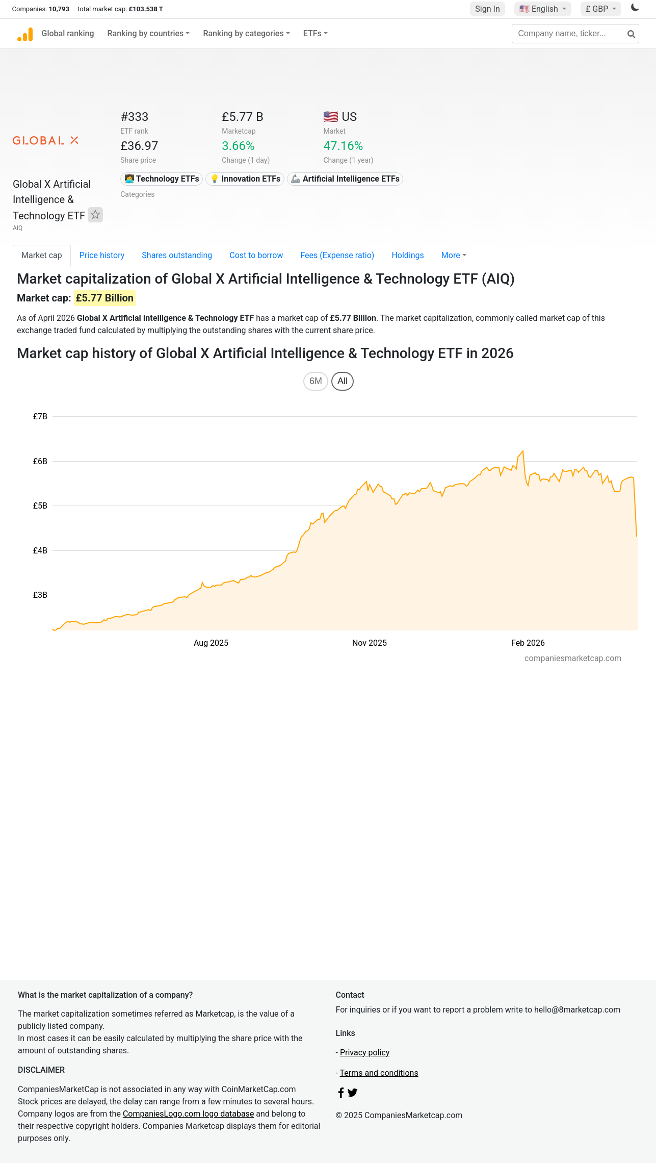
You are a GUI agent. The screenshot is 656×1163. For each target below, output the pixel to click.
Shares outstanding (177, 255)
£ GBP (598, 9)
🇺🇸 (539, 9)
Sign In (487, 9)
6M (315, 381)
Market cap (41, 255)
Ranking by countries (146, 33)
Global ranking (68, 33)
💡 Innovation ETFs (245, 179)
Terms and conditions (379, 1073)
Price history (102, 255)
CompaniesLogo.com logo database (188, 1114)
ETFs (312, 33)
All (342, 381)
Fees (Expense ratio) (337, 255)
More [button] (450, 255)
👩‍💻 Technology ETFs (161, 179)
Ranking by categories (243, 33)
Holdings (407, 255)
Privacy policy (365, 1052)
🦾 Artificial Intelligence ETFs (345, 179)
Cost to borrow (256, 255)
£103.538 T (146, 9)
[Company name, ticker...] (575, 33)
